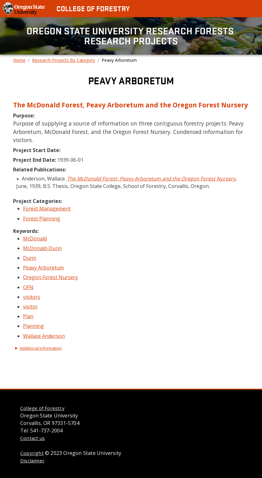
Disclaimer (32, 460)
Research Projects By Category (63, 60)
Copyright (32, 453)
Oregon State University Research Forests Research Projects (131, 36)
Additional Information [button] (41, 348)
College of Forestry (93, 8)
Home (19, 60)
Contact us (32, 438)
